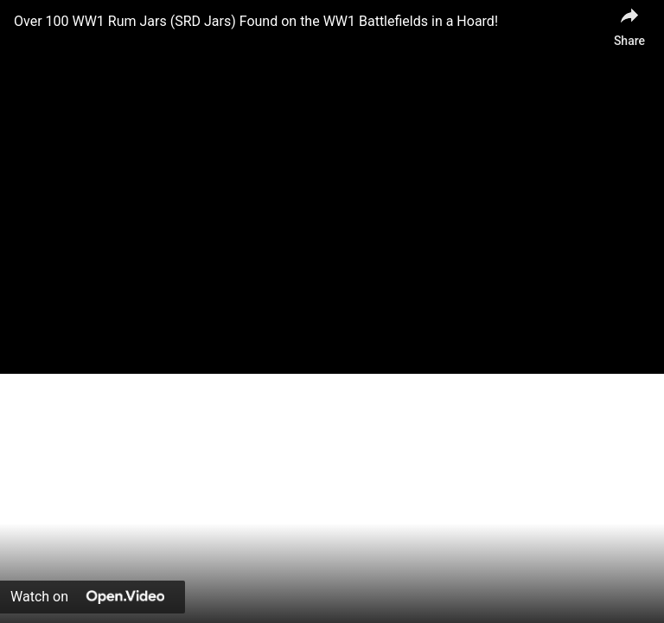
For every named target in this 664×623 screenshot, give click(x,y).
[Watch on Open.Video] (92, 597)
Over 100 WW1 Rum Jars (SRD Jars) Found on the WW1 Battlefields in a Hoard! (256, 21)
